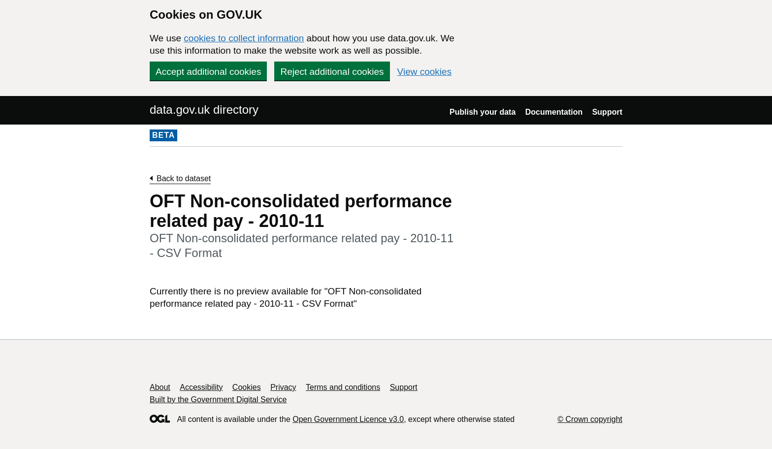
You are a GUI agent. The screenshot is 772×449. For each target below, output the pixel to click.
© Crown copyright (589, 419)
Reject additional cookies (332, 71)
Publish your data (482, 112)
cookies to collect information (244, 38)
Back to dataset (184, 178)
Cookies (246, 387)
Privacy (283, 387)
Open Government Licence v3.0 (348, 419)
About (160, 387)
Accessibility (201, 387)
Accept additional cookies (208, 71)
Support (607, 112)
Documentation (553, 112)
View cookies (424, 71)
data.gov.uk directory (204, 109)
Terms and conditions (343, 387)
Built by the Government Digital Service (218, 399)
